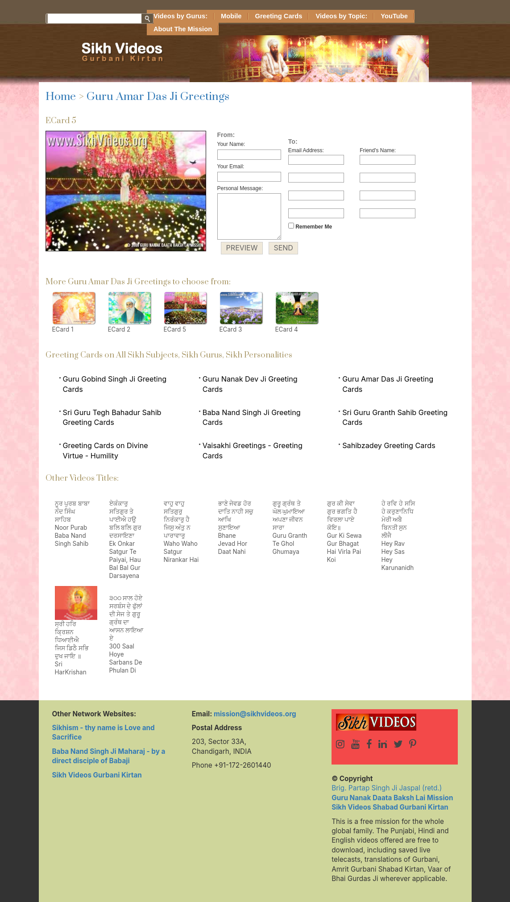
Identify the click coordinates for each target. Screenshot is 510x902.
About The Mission (182, 29)
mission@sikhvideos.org (255, 714)
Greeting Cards (279, 16)
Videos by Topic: (341, 16)
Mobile (231, 16)
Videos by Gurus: (180, 16)
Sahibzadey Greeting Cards (388, 445)
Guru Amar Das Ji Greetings (158, 97)
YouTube (394, 16)
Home (61, 97)
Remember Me (310, 226)
